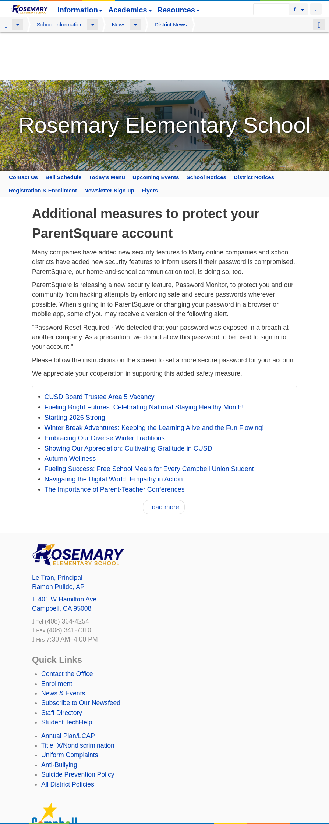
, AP (58, 539)
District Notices (254, 130)
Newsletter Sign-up (109, 143)
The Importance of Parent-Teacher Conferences (115, 442)
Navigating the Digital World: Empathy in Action (114, 432)
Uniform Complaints (69, 707)
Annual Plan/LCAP (68, 688)
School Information (60, 24)
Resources (179, 10)
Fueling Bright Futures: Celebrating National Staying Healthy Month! (144, 360)
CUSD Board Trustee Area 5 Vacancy (100, 350)
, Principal (57, 530)
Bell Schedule (63, 130)
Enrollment (56, 636)
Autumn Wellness (70, 411)
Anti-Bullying (59, 717)
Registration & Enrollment (43, 143)
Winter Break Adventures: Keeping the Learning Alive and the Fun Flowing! (154, 380)
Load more (163, 459)
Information (80, 10)
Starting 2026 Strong (75, 370)
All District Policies (67, 737)
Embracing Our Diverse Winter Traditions (105, 391)
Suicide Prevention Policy (77, 727)
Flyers (150, 143)
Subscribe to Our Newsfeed (80, 655)
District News (171, 24)
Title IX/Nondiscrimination (77, 698)
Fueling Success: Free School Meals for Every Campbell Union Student (149, 422)
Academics (130, 10)
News (119, 24)
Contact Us (23, 130)
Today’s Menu (107, 130)
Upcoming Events (155, 130)
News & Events (63, 646)
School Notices (206, 130)
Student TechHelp (66, 675)
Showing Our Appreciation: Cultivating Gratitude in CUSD (128, 401)
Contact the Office (67, 626)
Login (316, 9)
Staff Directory (61, 665)
